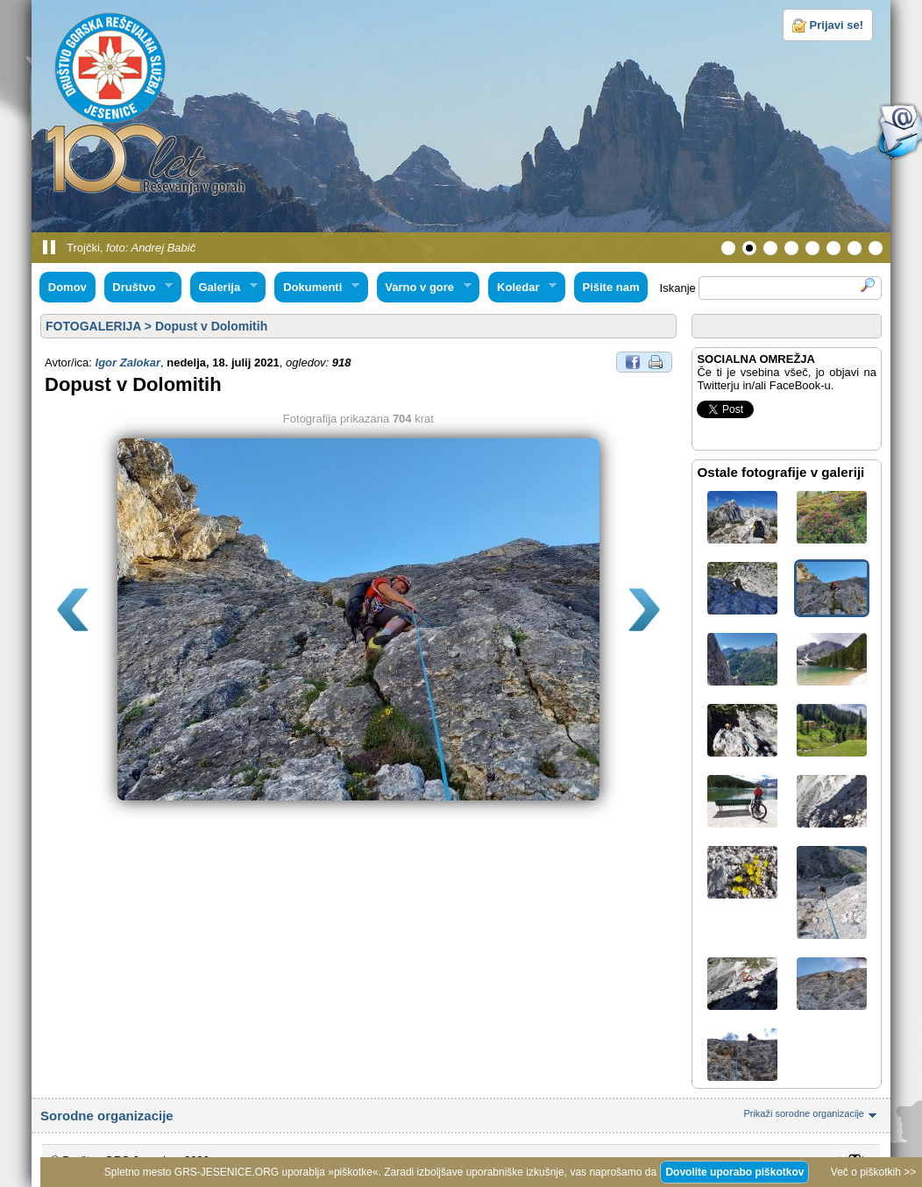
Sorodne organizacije (461, 1115)
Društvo (138, 288)
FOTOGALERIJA (93, 326)
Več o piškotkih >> (873, 1172)
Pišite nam (610, 287)
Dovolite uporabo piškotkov (734, 1172)
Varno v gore (424, 288)
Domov (67, 287)
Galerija (224, 288)
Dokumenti (316, 288)
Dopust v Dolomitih (211, 326)
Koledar (522, 288)
